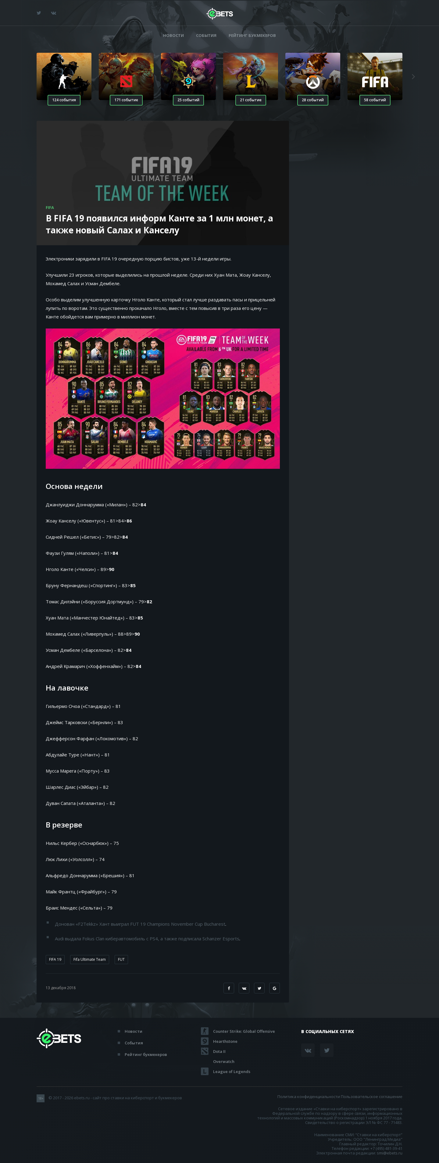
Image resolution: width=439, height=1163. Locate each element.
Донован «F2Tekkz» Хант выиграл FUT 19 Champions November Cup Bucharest (140, 924)
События (206, 35)
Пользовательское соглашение (371, 1096)
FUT (121, 959)
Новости (173, 35)
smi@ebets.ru (389, 1153)
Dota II (219, 1051)
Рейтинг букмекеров (252, 35)
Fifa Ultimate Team (89, 959)
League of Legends (231, 1071)
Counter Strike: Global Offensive (244, 1031)
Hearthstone (225, 1041)
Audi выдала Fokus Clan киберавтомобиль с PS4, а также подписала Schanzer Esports (147, 938)
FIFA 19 (55, 959)
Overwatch (223, 1061)
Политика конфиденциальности (308, 1096)
